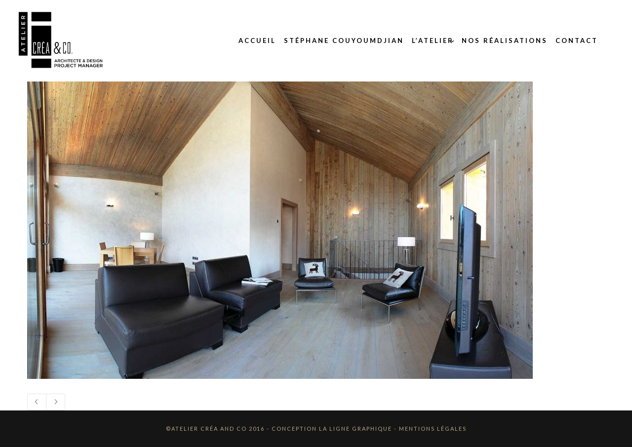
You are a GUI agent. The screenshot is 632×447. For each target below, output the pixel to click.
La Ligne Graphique (355, 428)
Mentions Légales (433, 428)
